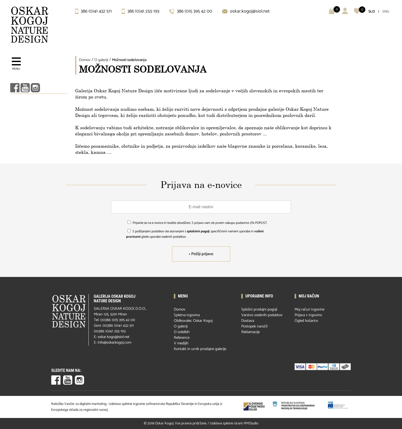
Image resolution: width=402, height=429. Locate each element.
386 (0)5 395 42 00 (190, 11)
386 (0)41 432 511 (93, 11)
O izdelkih (181, 332)
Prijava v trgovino (308, 315)
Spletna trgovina (187, 315)
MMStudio (251, 423)
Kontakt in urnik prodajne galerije (200, 349)
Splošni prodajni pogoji (259, 309)
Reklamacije (250, 332)
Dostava (247, 320)
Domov (85, 60)
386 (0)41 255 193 (140, 11)
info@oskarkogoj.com (114, 342)
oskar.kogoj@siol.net (246, 11)
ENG (386, 12)
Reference (181, 337)
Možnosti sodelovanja (129, 60)
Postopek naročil (254, 326)
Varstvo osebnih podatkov (262, 315)
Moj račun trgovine (309, 309)
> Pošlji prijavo (201, 254)
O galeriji (101, 60)
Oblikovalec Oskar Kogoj (193, 320)
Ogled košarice (306, 320)
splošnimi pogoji (198, 231)
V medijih (181, 343)
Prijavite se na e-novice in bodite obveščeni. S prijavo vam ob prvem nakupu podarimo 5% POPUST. (200, 223)
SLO (371, 12)
